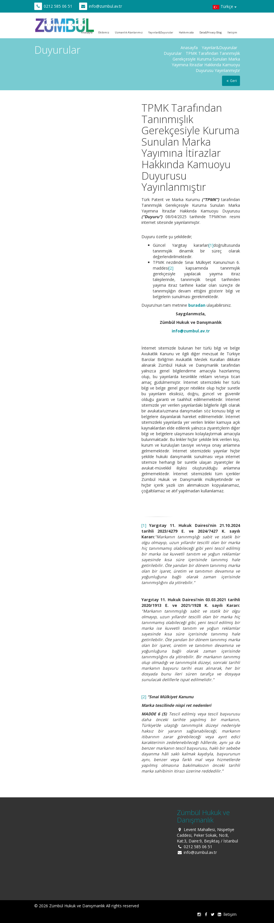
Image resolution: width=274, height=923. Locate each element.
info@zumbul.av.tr (105, 6)
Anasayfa (189, 47)
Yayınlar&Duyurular (160, 32)
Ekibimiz (103, 32)
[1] (211, 245)
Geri (231, 80)
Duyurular (173, 53)
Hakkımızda (186, 32)
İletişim (232, 32)
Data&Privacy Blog (210, 32)
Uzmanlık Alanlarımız (129, 32)
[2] (171, 268)
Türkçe (225, 7)
